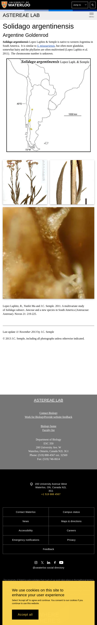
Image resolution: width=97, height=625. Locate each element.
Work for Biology (34, 416)
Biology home (48, 426)
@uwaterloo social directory (48, 567)
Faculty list (48, 430)
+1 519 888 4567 (50, 494)
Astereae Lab (48, 400)
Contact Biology (48, 413)
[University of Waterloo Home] (15, 4)
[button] (80, 5)
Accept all (25, 614)
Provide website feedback (58, 416)
